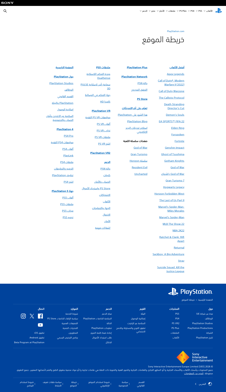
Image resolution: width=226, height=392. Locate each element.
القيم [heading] (142, 308)
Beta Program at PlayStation (29, 342)
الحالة (109, 323)
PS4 (192, 11)
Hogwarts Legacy (173, 187)
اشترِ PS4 (68, 181)
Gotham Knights (174, 160)
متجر (153, 11)
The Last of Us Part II (171, 200)
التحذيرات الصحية (70, 328)
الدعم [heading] (109, 308)
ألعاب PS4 (67, 149)
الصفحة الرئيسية (205, 299)
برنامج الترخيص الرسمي (67, 337)
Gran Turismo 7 (175, 180)
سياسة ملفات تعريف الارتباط (52, 384)
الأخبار (161, 11)
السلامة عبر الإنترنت (136, 323)
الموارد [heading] (74, 308)
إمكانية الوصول (65, 109)
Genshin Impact (174, 147)
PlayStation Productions (200, 328)
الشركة (209, 332)
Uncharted (140, 174)
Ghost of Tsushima (172, 154)
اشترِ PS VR (104, 143)
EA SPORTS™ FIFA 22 (171, 121)
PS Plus (182, 11)
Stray (181, 260)
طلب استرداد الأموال (102, 337)
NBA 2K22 (178, 230)
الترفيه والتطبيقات (63, 168)
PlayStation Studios (61, 83)
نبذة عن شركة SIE (204, 313)
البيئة (143, 313)
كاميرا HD (105, 101)
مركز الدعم (107, 313)
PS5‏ (200, 11)
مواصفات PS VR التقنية (97, 117)
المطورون (73, 332)
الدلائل (109, 342)
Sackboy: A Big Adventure (168, 254)
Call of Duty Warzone (171, 91)
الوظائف (69, 89)
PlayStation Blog (137, 121)
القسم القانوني (65, 96)
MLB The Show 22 (173, 224)
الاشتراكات (104, 195)
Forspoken (177, 134)
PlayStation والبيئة (62, 103)
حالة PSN (105, 168)
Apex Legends (175, 74)
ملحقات (171, 11)
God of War (140, 147)
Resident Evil (139, 167)
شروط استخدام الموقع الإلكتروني (99, 384)
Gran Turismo (139, 154)
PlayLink (68, 155)
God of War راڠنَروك (172, 174)
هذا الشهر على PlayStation (132, 114)
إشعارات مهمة (102, 227)
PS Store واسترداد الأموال (96, 188)
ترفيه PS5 (68, 217)
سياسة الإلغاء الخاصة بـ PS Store (62, 318)
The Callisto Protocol (171, 97)
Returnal (179, 247)
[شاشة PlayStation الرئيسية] (219, 11)
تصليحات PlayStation (101, 328)
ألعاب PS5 (67, 197)
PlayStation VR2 (100, 152)
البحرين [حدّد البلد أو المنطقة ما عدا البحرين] (203, 384)
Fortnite (179, 141)
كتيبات (106, 175)
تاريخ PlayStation (204, 337)
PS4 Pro (68, 135)
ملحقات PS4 (66, 162)
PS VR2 (175, 323)
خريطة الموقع (73, 384)
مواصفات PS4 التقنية (62, 142)
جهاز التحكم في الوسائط (97, 95)
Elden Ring (177, 128)
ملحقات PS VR (102, 137)
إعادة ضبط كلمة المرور (101, 332)
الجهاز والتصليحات (101, 208)
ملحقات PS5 (66, 204)
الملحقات (175, 332)
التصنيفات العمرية (70, 323)
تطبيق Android (37, 337)
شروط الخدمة (71, 313)
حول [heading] (210, 308)
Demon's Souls (175, 114)
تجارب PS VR (103, 130)
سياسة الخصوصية (123, 384)
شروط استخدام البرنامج (27, 384)
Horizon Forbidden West (169, 193)
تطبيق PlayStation (62, 175)
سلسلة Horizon (138, 160)
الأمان (107, 221)
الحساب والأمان (102, 181)
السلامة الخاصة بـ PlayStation (97, 318)
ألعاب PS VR (103, 124)
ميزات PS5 (67, 210)
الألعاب (209, 11)
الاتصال (106, 214)
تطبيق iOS (39, 332)
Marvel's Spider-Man (171, 217)
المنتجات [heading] (174, 308)
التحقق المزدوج (139, 89)
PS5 (177, 313)
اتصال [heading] (41, 308)
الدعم (144, 11)
